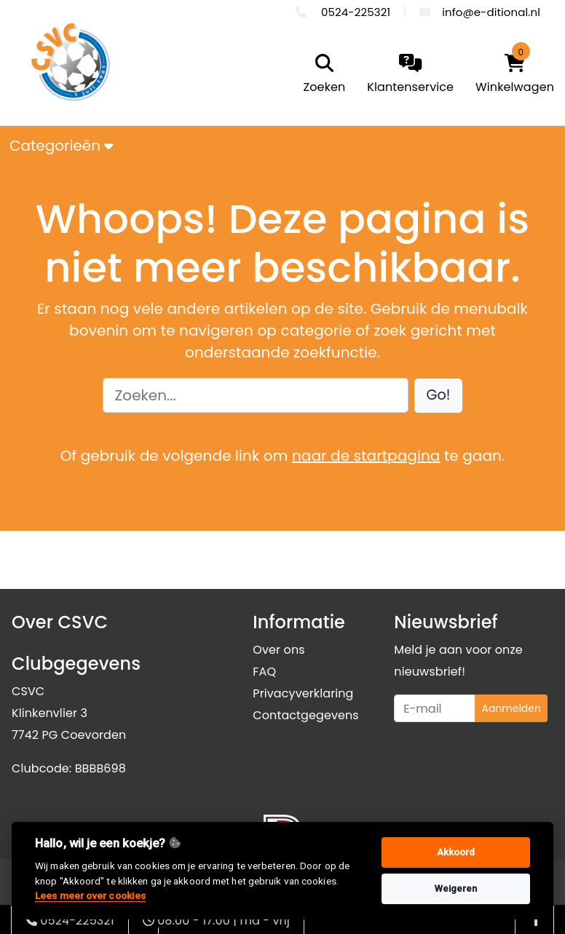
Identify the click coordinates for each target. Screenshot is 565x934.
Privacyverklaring (303, 693)
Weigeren (456, 888)
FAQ (264, 671)
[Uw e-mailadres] (434, 708)
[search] (321, 75)
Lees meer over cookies (90, 895)
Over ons (278, 649)
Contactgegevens (305, 715)
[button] (438, 396)
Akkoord (456, 852)
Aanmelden (511, 708)
